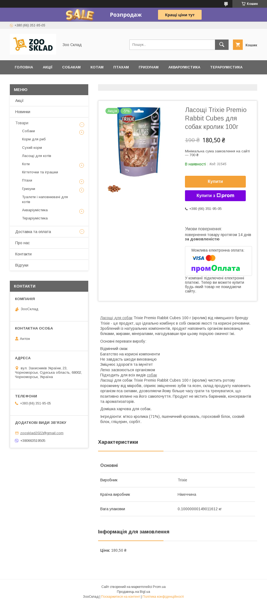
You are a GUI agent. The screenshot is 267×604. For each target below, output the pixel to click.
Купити (215, 181)
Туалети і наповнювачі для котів (45, 199)
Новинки (22, 112)
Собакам (71, 67)
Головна (24, 67)
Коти (26, 164)
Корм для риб (34, 139)
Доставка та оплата (61, 81)
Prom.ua (159, 587)
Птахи (27, 180)
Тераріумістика (226, 67)
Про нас (22, 243)
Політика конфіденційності (163, 597)
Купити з (215, 195)
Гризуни (28, 189)
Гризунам (149, 67)
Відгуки (22, 81)
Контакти (23, 254)
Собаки (28, 131)
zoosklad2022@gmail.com (41, 433)
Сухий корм (32, 148)
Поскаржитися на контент (120, 597)
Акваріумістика (184, 67)
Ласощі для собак (116, 318)
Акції (47, 67)
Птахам (121, 67)
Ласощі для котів (36, 156)
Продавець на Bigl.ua (133, 592)
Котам (97, 67)
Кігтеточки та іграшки (40, 172)
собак (152, 375)
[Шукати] (222, 45)
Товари (21, 123)
